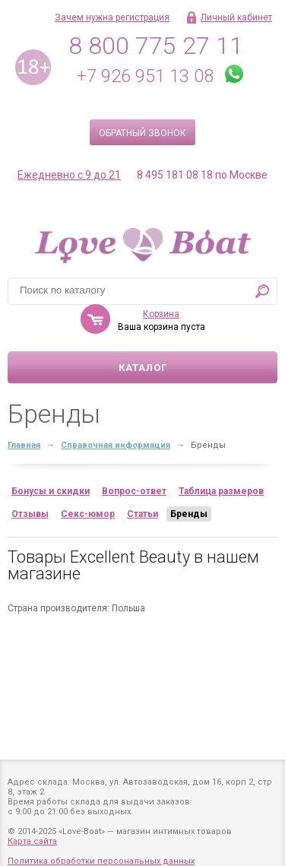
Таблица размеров (221, 491)
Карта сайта (32, 841)
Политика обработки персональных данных (101, 861)
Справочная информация (115, 445)
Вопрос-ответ (134, 491)
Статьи (142, 514)
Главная (24, 445)
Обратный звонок (142, 133)
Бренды (188, 514)
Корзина (161, 314)
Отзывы (30, 514)
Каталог (143, 367)
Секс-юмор (88, 514)
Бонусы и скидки (50, 491)
